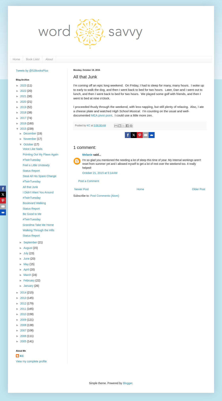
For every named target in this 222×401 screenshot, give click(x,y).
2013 (23, 297)
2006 (23, 336)
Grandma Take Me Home (38, 224)
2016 (23, 123)
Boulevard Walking (34, 203)
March (27, 274)
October (28, 144)
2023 (23, 85)
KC (22, 356)
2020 (23, 101)
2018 (23, 112)
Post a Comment (88, 181)
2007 (23, 330)
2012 (23, 303)
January (28, 285)
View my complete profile (31, 361)
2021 (23, 96)
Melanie (87, 154)
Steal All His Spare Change (39, 176)
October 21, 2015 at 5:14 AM (99, 173)
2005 (23, 341)
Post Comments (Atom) (104, 195)
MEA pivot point (101, 115)
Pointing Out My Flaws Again (40, 154)
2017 (23, 118)
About (49, 59)
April (26, 269)
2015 (23, 128)
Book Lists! (32, 59)
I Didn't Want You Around (38, 192)
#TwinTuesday (32, 159)
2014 (23, 292)
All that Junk (30, 187)
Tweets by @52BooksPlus (32, 70)
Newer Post (81, 189)
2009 (23, 319)
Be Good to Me (32, 214)
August (28, 247)
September (30, 242)
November (30, 138)
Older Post (198, 189)
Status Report (31, 170)
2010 (23, 314)
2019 (23, 107)
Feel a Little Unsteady (36, 165)
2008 (23, 325)
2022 (23, 90)
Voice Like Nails (32, 149)
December (30, 133)
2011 (23, 308)
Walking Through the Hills (38, 230)
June (26, 258)
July (26, 253)
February (29, 280)
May (26, 264)
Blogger (127, 383)
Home (16, 59)
